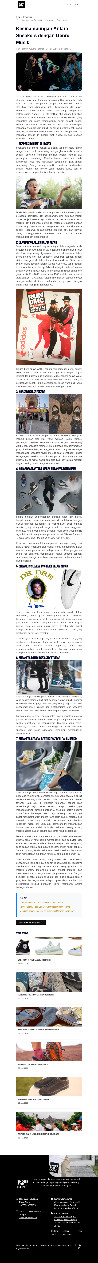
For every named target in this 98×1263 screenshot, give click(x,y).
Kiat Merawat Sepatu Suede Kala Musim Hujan (33, 1099)
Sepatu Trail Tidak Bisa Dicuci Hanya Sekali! (33, 1064)
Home (69, 4)
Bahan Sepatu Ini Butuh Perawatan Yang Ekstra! (41, 903)
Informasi (27, 17)
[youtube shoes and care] (80, 1245)
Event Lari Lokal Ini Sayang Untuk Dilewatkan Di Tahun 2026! (38, 1134)
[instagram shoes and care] (79, 1248)
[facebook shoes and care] (75, 1245)
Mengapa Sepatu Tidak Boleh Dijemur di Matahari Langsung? (47, 911)
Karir (80, 1231)
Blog (76, 4)
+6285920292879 (27, 1205)
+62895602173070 (28, 1217)
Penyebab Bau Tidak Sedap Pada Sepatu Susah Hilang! (45, 907)
